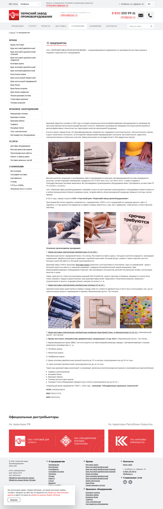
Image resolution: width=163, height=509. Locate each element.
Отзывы (13, 182)
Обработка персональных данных (21, 478)
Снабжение (95, 26)
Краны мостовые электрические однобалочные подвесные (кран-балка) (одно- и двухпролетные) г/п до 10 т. (93, 332)
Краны (89, 461)
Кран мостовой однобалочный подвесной (23, 59)
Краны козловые (92, 474)
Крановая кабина (17, 121)
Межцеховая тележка (19, 114)
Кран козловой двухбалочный (22, 71)
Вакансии (52, 483)
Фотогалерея (15, 171)
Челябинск (24, 4)
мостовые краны (82, 265)
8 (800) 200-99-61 (129, 471)
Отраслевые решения (19, 99)
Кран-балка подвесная (19, 92)
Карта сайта (127, 465)
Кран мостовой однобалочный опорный (23, 53)
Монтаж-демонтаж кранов (21, 149)
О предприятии (57, 461)
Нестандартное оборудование (22, 135)
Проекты (45, 26)
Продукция (17, 26)
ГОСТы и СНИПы (17, 185)
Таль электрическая (18, 131)
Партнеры (52, 474)
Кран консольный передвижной (23, 81)
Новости (52, 478)
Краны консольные (93, 481)
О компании (77, 26)
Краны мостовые (17, 45)
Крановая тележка (17, 117)
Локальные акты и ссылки (21, 189)
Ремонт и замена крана (19, 157)
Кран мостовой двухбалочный (22, 48)
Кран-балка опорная (18, 88)
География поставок (18, 174)
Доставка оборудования (20, 146)
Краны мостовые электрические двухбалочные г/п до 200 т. (73, 252)
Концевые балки (17, 128)
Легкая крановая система (20, 95)
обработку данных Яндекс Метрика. (45, 495)
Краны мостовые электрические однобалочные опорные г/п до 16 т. (76, 285)
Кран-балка (15, 85)
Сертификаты (16, 178)
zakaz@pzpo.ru (69, 15)
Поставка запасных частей (21, 160)
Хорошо (14, 500)
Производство (54, 465)
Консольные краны (18, 74)
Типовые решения (17, 103)
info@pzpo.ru (128, 17)
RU (149, 4)
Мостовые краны (92, 465)
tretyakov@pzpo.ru (57, 5)
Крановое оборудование (99, 489)
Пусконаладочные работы (21, 153)
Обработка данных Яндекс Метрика (22, 480)
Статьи (51, 481)
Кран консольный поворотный (23, 78)
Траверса (14, 124)
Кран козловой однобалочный (22, 67)
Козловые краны (17, 63)
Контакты (111, 26)
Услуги (32, 26)
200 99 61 (123, 13)
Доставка (60, 26)
